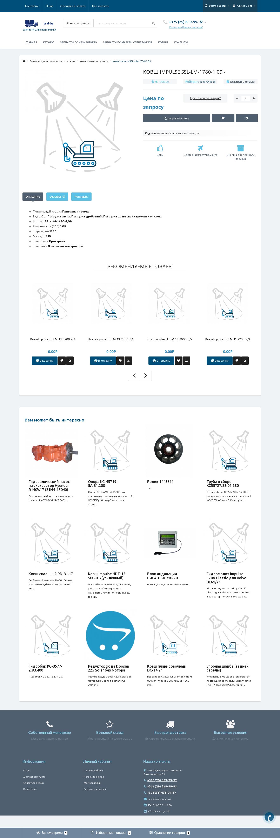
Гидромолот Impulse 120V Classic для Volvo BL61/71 (226, 582)
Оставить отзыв (242, 82)
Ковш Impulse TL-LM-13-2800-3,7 (111, 339)
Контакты (103, 6)
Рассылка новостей (95, 801)
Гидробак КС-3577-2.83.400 (45, 676)
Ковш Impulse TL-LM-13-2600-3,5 (169, 339)
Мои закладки (92, 795)
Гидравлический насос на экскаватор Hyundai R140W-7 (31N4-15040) (49, 485)
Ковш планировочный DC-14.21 (166, 676)
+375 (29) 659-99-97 (160, 798)
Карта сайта (30, 801)
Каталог (48, 42)
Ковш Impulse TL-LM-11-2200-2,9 (227, 339)
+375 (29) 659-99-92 (160, 792)
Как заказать (81, 6)
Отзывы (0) (57, 196)
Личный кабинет (93, 782)
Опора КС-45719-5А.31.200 (103, 483)
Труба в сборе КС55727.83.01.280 (223, 483)
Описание (33, 196)
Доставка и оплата (52, 6)
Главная (31, 42)
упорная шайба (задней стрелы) (228, 676)
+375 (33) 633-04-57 (160, 805)
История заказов (94, 788)
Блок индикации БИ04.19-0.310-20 (162, 580)
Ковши (163, 42)
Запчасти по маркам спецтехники (127, 42)
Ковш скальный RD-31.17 (51, 578)
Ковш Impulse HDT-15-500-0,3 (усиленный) (107, 580)
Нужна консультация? (205, 98)
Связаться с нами (33, 795)
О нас (29, 6)
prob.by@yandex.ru (157, 811)
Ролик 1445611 (160, 481)
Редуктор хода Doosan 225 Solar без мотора (108, 676)
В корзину (44, 360)
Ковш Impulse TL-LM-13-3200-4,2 (52, 339)
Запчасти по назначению (78, 42)
